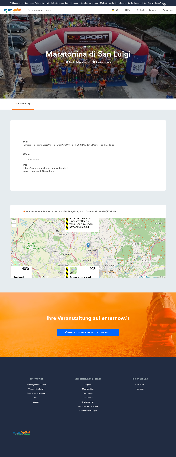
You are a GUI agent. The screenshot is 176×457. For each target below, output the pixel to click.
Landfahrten (88, 398)
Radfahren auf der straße (88, 406)
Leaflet (141, 277)
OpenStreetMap (151, 277)
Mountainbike (88, 389)
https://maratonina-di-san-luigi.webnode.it (45, 168)
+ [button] (14, 222)
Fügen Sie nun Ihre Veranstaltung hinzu (88, 332)
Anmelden (168, 10)
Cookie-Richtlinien (36, 389)
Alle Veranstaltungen (88, 411)
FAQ (36, 398)
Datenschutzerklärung (36, 393)
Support (36, 402)
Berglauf (88, 384)
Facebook (140, 389)
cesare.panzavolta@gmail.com (39, 171)
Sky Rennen (88, 393)
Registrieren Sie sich (146, 10)
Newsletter (139, 384)
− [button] (14, 226)
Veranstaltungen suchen (40, 10)
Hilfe (127, 10)
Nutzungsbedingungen (36, 384)
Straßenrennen (103, 62)
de (115, 10)
